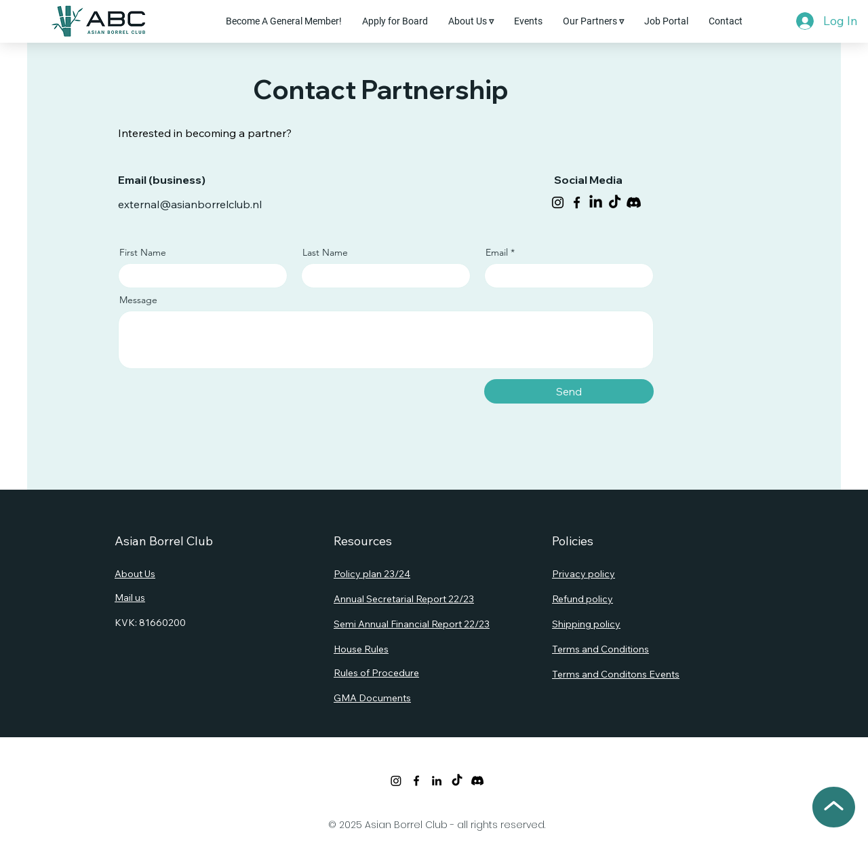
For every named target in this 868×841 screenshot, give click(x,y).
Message (138, 300)
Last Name (325, 252)
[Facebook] (577, 202)
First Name (142, 252)
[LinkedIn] (596, 202)
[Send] (569, 391)
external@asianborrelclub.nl (190, 204)
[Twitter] (396, 780)
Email (497, 252)
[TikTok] (615, 202)
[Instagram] (558, 202)
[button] (471, 21)
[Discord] (634, 202)
